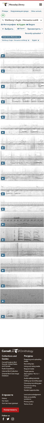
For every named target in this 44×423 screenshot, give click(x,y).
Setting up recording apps (33, 381)
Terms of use (28, 404)
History (4, 398)
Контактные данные (10, 403)
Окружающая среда (20, 11)
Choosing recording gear (33, 383)
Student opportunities (31, 390)
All (3, 15)
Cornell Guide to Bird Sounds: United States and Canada (9, 364)
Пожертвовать (10, 410)
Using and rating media (32, 366)
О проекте (7, 395)
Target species (29, 371)
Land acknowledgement (32, 394)
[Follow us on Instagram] (12, 419)
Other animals (36, 11)
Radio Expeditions (8, 369)
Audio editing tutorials (31, 378)
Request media (29, 369)
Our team (5, 401)
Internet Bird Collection (10, 371)
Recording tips (29, 364)
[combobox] (22, 20)
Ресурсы (28, 356)
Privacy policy (29, 401)
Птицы (5, 11)
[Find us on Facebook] (3, 419)
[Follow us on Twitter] (8, 419)
